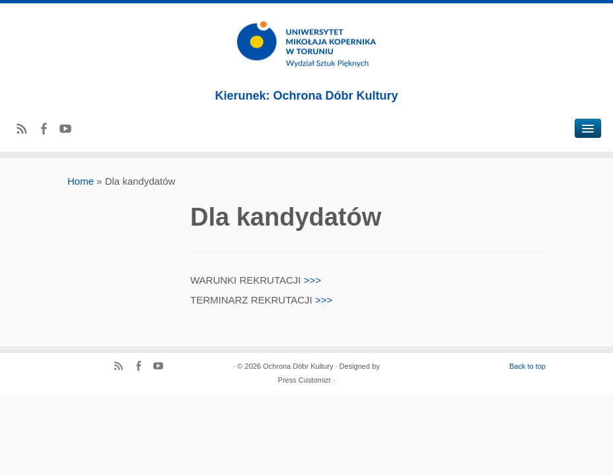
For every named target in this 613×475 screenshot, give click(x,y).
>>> (312, 280)
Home (80, 181)
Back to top (527, 366)
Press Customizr (305, 380)
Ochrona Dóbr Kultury (298, 366)
